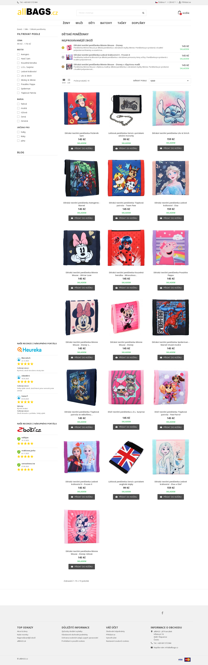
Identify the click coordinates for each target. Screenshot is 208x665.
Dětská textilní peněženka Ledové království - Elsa (171, 204)
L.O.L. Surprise (27, 67)
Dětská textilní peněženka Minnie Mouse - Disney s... (82, 343)
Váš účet (112, 627)
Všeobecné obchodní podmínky (75, 634)
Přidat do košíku (82, 148)
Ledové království (28, 71)
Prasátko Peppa (28, 84)
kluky (23, 136)
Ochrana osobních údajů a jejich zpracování (80, 637)
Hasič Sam (25, 58)
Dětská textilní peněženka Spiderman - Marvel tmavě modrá (170, 343)
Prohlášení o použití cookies (73, 641)
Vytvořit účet (111, 637)
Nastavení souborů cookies (117, 641)
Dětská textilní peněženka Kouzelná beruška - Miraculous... (126, 274)
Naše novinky (22, 634)
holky (23, 132)
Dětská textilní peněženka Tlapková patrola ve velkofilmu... (81, 413)
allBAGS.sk (21, 641)
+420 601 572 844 (30, 2)
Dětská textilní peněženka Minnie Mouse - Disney (98, 45)
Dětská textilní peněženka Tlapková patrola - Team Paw (126, 204)
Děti (91, 23)
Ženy (66, 23)
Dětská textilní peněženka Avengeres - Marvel (81, 204)
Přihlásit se (110, 634)
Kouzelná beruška (29, 63)
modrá (24, 108)
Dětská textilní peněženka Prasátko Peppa (171, 274)
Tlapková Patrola (28, 93)
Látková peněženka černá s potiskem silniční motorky (126, 134)
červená (24, 121)
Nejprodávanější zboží (26, 637)
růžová (24, 112)
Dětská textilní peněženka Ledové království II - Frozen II (102, 54)
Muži (79, 23)
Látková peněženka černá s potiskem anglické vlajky (126, 483)
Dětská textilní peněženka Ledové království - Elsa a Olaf (171, 483)
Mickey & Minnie (28, 80)
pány (23, 140)
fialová (24, 104)
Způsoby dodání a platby (72, 631)
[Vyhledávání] (111, 13)
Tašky (121, 23)
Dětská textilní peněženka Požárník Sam (82, 134)
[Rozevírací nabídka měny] (172, 2)
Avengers (25, 54)
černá (23, 117)
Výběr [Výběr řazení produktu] (170, 80)
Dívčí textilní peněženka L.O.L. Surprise (126, 412)
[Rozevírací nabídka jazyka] (161, 2)
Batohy (106, 23)
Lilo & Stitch (26, 76)
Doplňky (138, 23)
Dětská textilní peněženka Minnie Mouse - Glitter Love (82, 274)
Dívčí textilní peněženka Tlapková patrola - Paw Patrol (171, 413)
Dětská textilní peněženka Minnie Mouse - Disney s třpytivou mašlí (107, 64)
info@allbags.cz (171, 647)
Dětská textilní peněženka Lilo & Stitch (170, 133)
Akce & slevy (22, 631)
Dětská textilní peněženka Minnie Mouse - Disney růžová (82, 552)
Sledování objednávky (115, 631)
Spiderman (25, 88)
